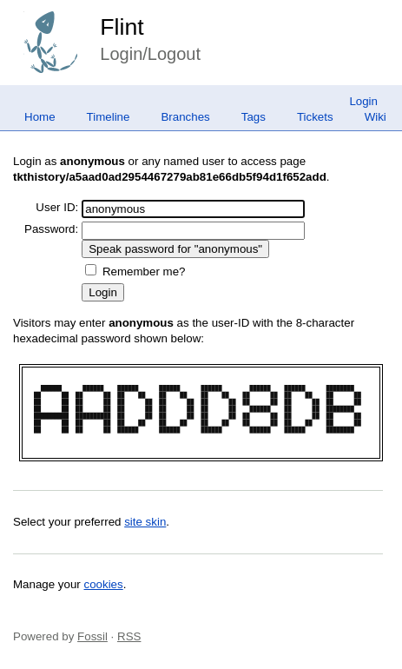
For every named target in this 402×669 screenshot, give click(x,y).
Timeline (108, 116)
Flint (121, 27)
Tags (253, 116)
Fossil (92, 636)
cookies (103, 584)
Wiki (375, 116)
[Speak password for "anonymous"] (175, 249)
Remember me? (144, 271)
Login (363, 101)
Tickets (315, 116)
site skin (145, 521)
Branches (185, 116)
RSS (129, 636)
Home (40, 116)
